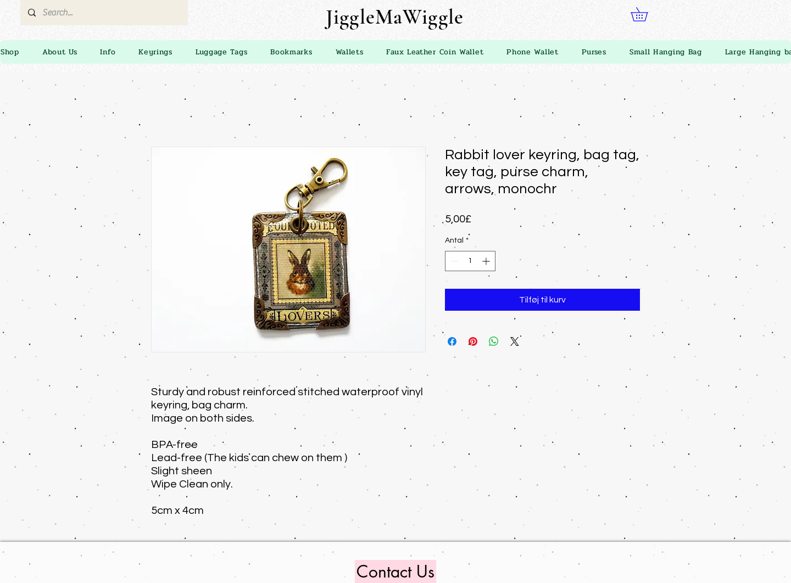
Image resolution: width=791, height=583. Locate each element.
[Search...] (103, 12)
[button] (107, 52)
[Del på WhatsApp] (493, 341)
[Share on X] (514, 341)
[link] (646, 14)
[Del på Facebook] (452, 341)
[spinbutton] (470, 261)
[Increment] (487, 261)
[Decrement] (453, 261)
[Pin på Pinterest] (473, 341)
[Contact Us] (395, 571)
